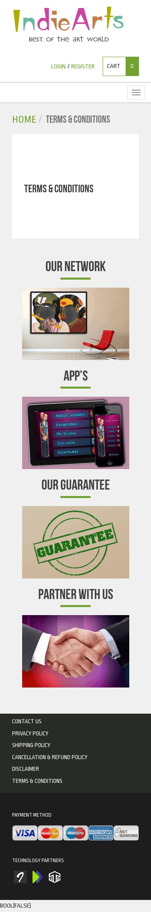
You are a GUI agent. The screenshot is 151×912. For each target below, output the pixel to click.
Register (83, 66)
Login (58, 66)
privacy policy (30, 733)
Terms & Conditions (37, 781)
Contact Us (26, 721)
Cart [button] (123, 66)
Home (24, 119)
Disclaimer (25, 769)
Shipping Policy (31, 745)
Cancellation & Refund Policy (49, 757)
